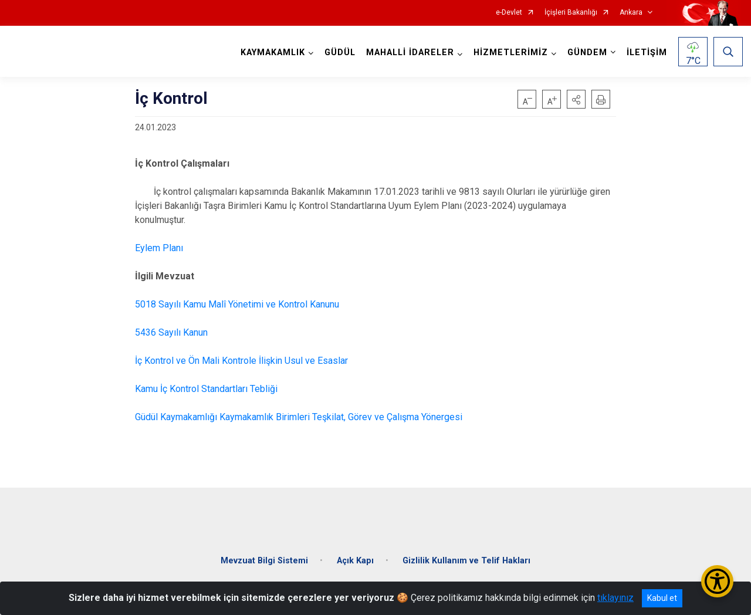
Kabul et (662, 598)
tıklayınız (615, 597)
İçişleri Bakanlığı (570, 12)
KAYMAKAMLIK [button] (271, 53)
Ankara (631, 12)
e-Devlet (509, 12)
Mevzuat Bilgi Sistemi (264, 554)
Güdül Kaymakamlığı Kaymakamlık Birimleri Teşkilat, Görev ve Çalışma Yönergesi (298, 417)
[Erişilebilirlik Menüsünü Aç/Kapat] (717, 581)
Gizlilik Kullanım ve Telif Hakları (466, 554)
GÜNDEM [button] (585, 53)
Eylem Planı (159, 248)
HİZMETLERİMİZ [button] (509, 53)
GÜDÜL (338, 53)
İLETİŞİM (645, 53)
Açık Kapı (355, 554)
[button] (576, 99)
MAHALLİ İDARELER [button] (408, 53)
